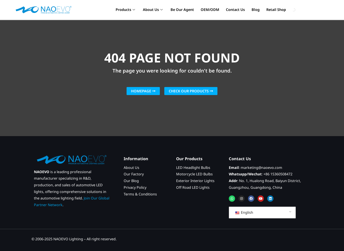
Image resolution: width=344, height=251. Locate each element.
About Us (153, 9)
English (244, 212)
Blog (256, 9)
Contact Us (235, 9)
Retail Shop (276, 9)
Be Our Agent (182, 9)
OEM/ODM (210, 9)
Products (126, 9)
